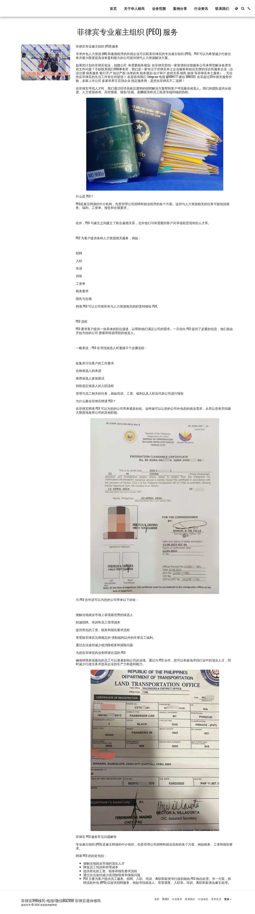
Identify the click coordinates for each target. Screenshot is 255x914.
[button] (243, 8)
